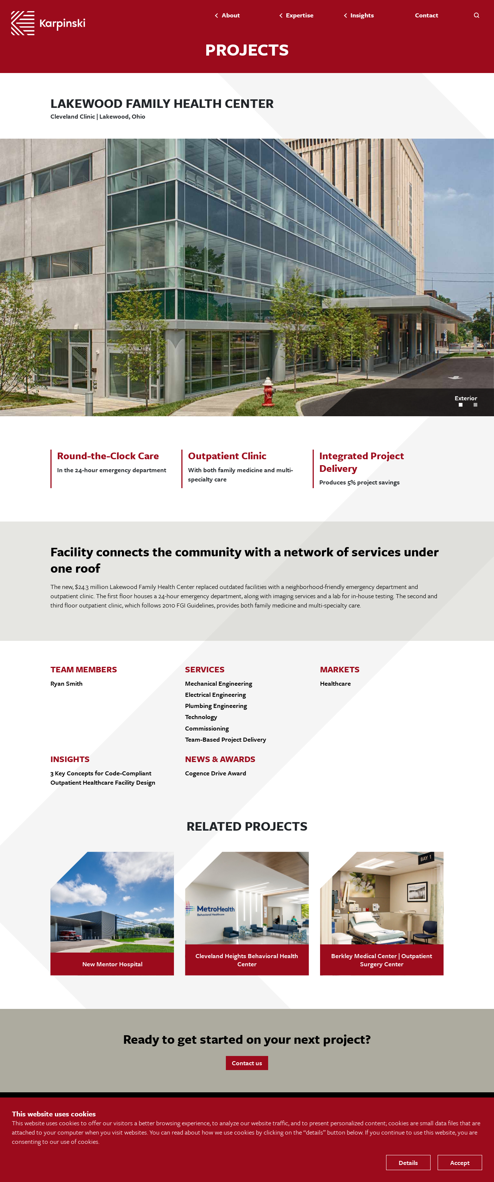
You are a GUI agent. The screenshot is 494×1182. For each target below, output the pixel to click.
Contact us (247, 1062)
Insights (362, 15)
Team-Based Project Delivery (225, 739)
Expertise (299, 15)
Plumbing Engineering (216, 705)
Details (408, 1162)
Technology (201, 716)
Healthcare (335, 683)
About (231, 15)
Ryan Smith (66, 683)
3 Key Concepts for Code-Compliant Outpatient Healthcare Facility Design (102, 777)
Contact (426, 15)
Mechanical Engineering (218, 683)
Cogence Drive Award (215, 773)
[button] (476, 15)
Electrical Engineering (215, 694)
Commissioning (207, 728)
